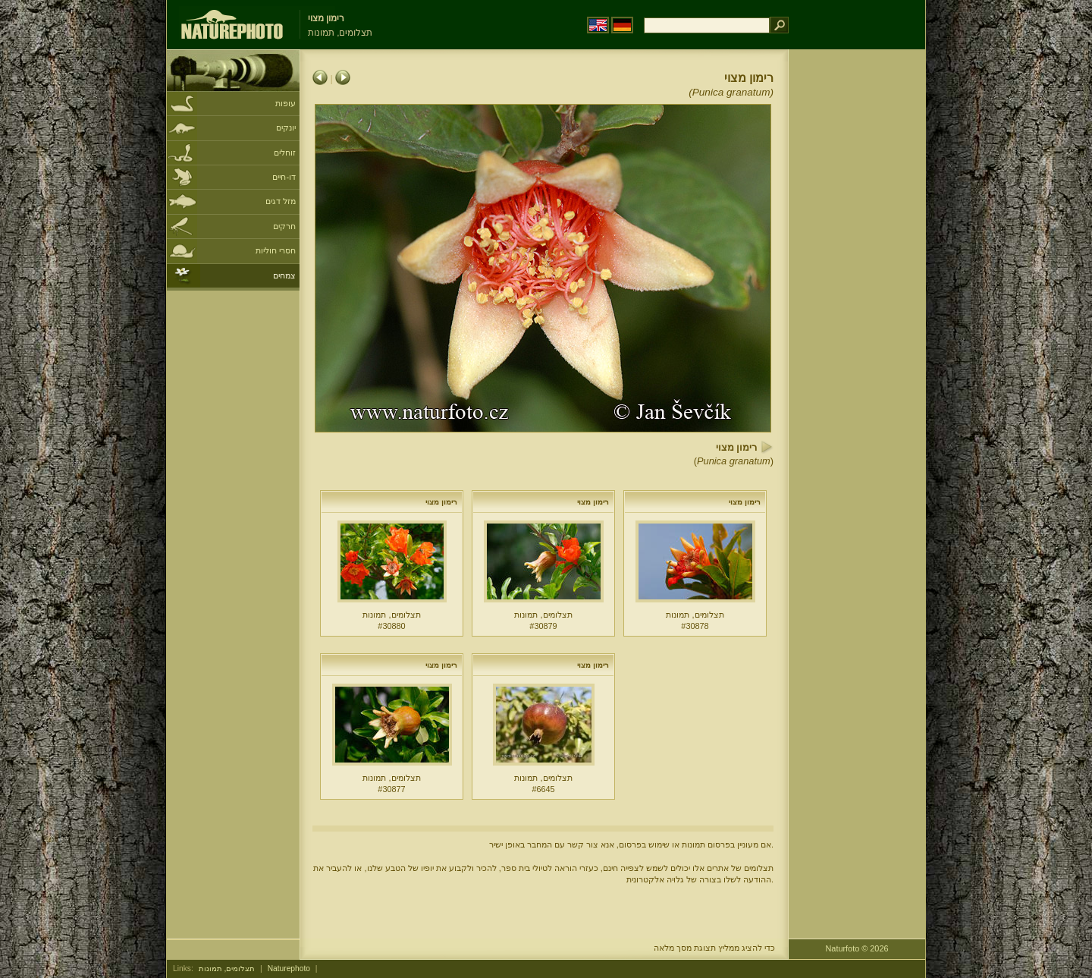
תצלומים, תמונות (227, 968)
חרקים (284, 226)
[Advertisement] (857, 292)
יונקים (286, 127)
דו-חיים (284, 176)
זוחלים (285, 152)
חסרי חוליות (276, 250)
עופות (285, 103)
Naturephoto (289, 968)
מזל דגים (280, 201)
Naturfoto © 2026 (857, 948)
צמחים (284, 275)
